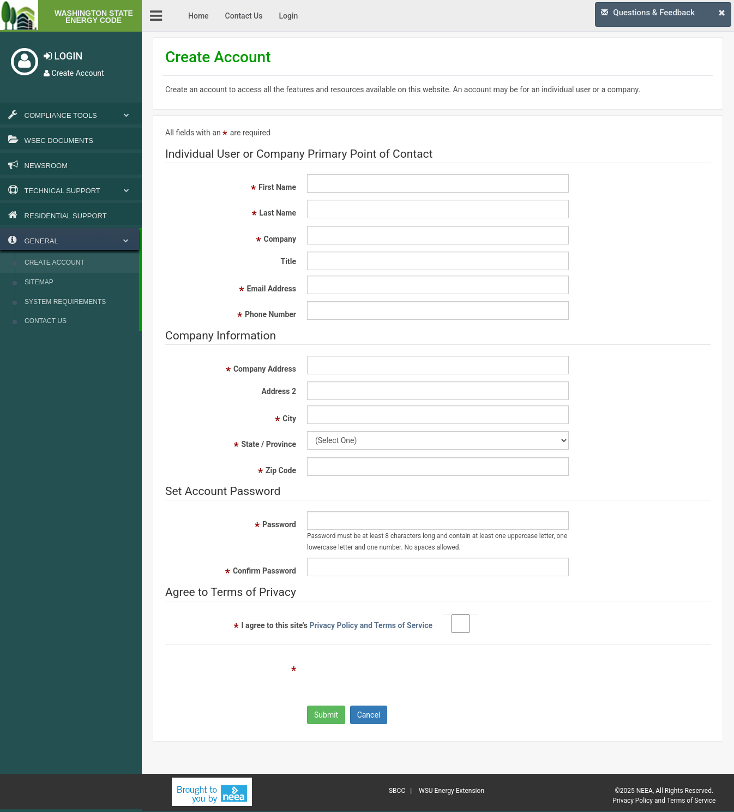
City (289, 418)
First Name (277, 187)
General (68, 240)
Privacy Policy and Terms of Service (370, 625)
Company (280, 239)
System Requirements (65, 302)
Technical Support (71, 190)
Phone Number (270, 314)
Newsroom (38, 165)
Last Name (277, 212)
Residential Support (57, 215)
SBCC (397, 791)
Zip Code (281, 470)
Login (288, 15)
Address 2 (278, 391)
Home (198, 15)
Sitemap (39, 282)
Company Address (264, 369)
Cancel (369, 714)
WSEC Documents (50, 140)
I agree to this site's (336, 625)
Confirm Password (264, 570)
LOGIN (63, 56)
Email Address (272, 288)
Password (279, 524)
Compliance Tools (71, 115)
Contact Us (46, 321)
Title (288, 261)
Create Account (74, 73)
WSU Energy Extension (451, 791)
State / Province (268, 444)
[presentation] (390, 676)
